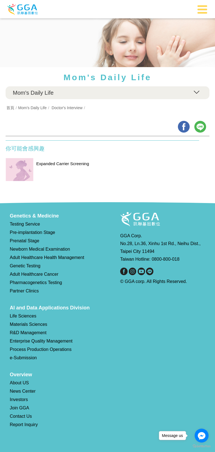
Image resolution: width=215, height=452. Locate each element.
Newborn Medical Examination (40, 249)
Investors (19, 399)
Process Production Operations (40, 349)
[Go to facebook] (202, 436)
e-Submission (23, 357)
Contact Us (21, 416)
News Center (22, 391)
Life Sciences (23, 316)
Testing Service (25, 224)
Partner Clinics (24, 291)
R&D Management (28, 332)
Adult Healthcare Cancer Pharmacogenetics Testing (36, 278)
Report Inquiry (24, 424)
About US (19, 382)
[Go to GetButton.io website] (202, 446)
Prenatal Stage (24, 240)
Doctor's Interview (67, 108)
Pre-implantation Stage (32, 232)
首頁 (10, 108)
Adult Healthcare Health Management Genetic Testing (47, 261)
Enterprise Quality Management (41, 341)
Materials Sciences (28, 324)
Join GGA (19, 407)
